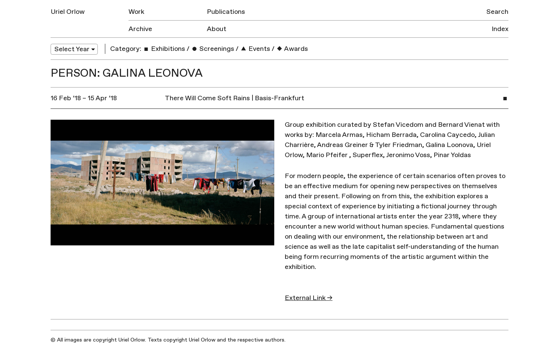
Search (497, 11)
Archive (140, 29)
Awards (292, 49)
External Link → (308, 298)
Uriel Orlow (68, 11)
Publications (226, 11)
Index (500, 29)
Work (136, 11)
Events (255, 49)
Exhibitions (164, 49)
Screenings (212, 49)
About (216, 29)
